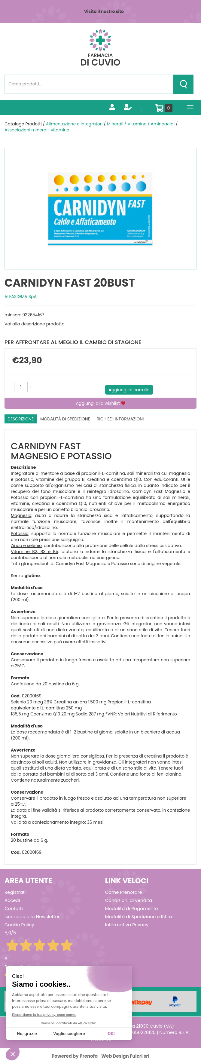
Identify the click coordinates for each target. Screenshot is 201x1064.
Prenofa (89, 1056)
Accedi (12, 900)
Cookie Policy (19, 924)
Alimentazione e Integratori (74, 124)
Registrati (15, 892)
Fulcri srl (139, 1056)
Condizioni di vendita (128, 900)
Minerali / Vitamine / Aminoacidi (141, 124)
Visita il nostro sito (104, 11)
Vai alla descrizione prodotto (35, 324)
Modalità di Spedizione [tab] (65, 419)
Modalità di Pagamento (131, 908)
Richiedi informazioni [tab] (120, 419)
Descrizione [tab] (21, 419)
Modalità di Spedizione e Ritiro (138, 916)
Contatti (14, 908)
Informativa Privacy (127, 924)
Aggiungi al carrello (129, 390)
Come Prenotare (123, 892)
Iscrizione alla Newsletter (32, 916)
